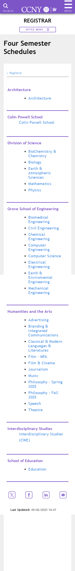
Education (37, 469)
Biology (34, 162)
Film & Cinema (41, 362)
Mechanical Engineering (39, 290)
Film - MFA (37, 356)
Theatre (35, 409)
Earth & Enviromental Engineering (40, 277)
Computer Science (44, 255)
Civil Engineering (43, 228)
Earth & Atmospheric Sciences (39, 173)
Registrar (16, 73)
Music (33, 375)
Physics (34, 190)
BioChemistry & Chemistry (42, 153)
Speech (34, 403)
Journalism (38, 369)
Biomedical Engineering (39, 219)
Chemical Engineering (39, 236)
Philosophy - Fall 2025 (43, 395)
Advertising (38, 319)
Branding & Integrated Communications (43, 331)
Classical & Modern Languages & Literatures (45, 346)
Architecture (39, 98)
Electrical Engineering (39, 264)
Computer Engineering (39, 247)
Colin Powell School (36, 122)
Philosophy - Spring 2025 (45, 384)
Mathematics (39, 183)
